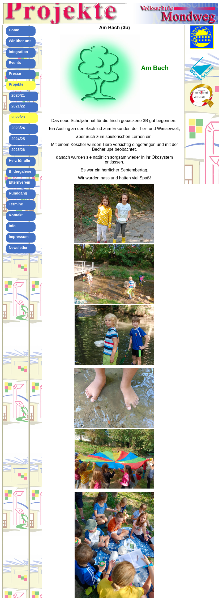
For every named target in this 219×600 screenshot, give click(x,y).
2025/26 (18, 150)
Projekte (16, 84)
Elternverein (19, 182)
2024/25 (18, 139)
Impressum (19, 237)
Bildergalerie (20, 171)
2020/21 (18, 95)
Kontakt (16, 215)
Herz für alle (19, 160)
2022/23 (18, 117)
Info (12, 226)
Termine (16, 204)
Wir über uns (20, 41)
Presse (15, 73)
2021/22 (18, 106)
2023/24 (18, 128)
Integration (18, 52)
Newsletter (18, 247)
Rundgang (18, 193)
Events (15, 63)
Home (14, 30)
